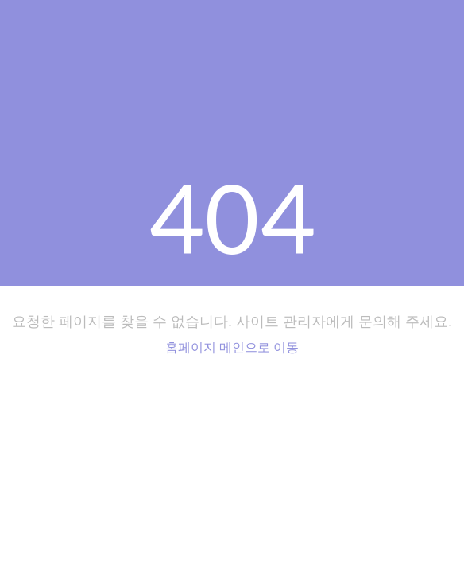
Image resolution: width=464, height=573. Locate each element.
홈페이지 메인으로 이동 (232, 347)
